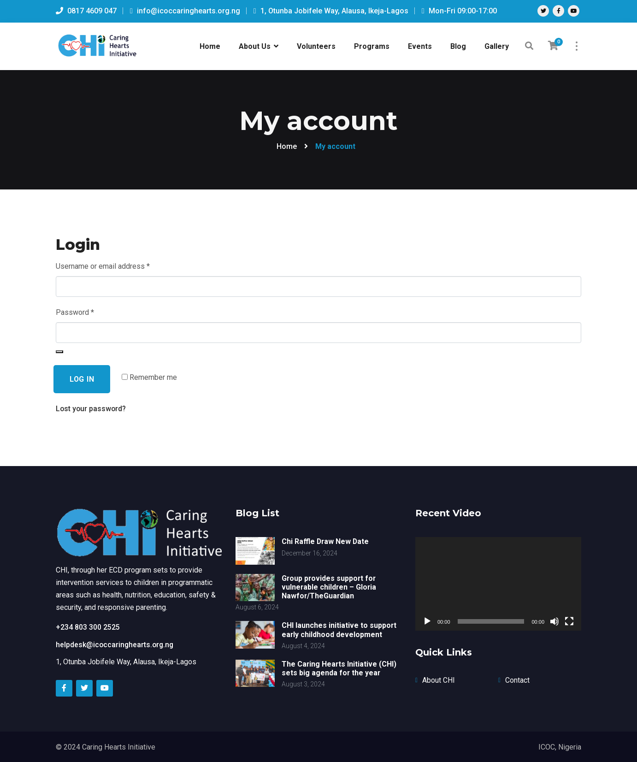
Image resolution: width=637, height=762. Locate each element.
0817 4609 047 (86, 10)
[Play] (427, 621)
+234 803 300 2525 (88, 626)
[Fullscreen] (569, 621)
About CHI (438, 679)
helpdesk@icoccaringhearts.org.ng (116, 643)
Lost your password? (91, 409)
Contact (517, 679)
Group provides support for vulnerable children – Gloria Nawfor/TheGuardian (329, 587)
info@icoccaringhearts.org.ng (185, 10)
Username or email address (103, 265)
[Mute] (554, 621)
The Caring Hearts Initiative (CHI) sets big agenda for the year (339, 668)
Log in (82, 379)
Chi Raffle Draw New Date (326, 541)
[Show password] (59, 351)
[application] (498, 584)
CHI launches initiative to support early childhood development (339, 629)
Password (75, 311)
